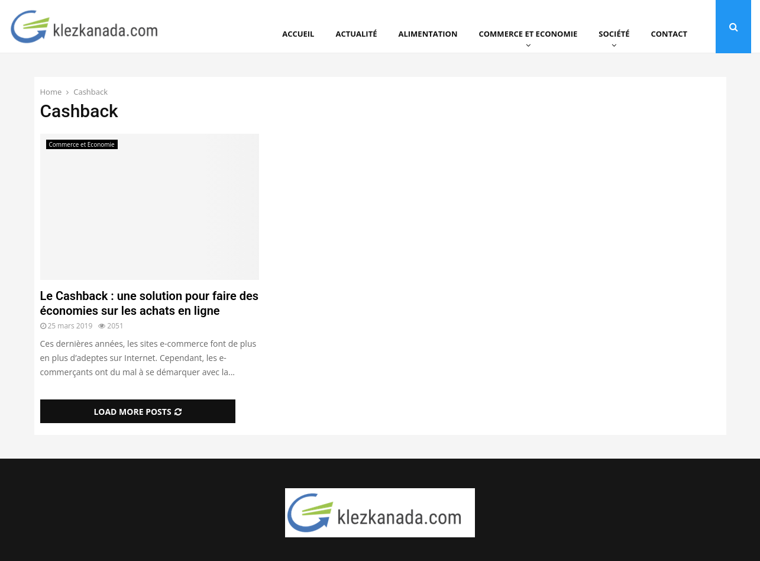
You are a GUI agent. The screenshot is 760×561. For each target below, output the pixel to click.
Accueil (298, 33)
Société (614, 33)
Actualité (356, 33)
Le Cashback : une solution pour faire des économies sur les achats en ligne (149, 303)
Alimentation (428, 33)
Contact (669, 33)
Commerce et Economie (527, 33)
